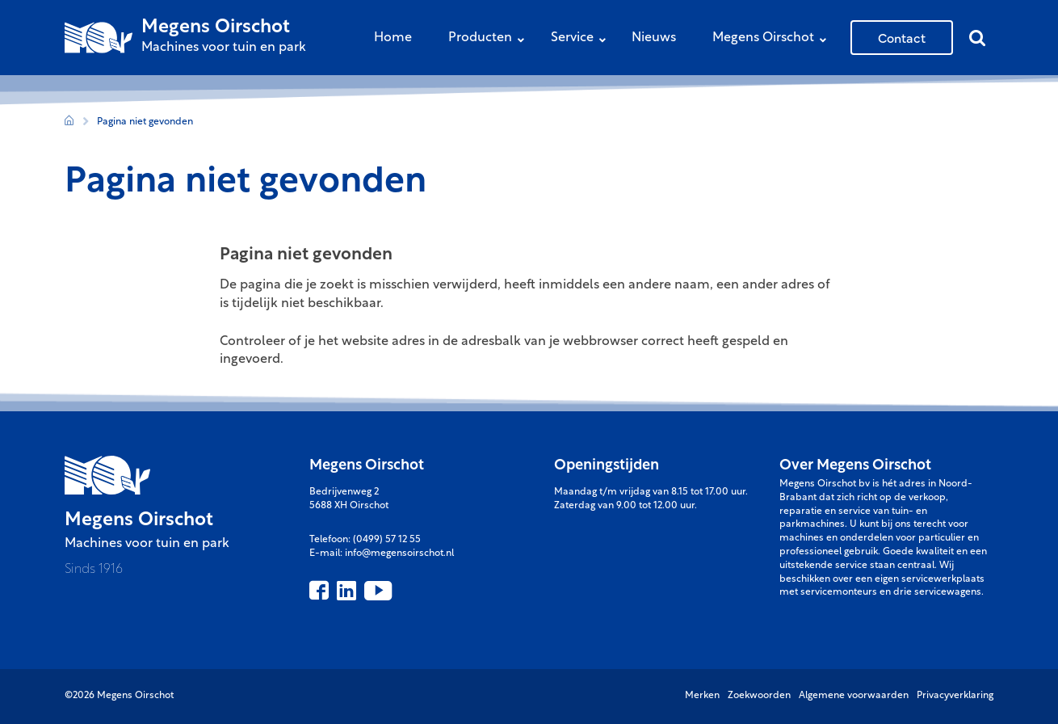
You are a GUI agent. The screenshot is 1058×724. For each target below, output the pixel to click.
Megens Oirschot (773, 39)
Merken (702, 696)
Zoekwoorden (759, 696)
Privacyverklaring (955, 696)
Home (393, 38)
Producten (490, 39)
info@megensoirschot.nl (399, 553)
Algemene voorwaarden (854, 696)
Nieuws (654, 38)
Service (582, 39)
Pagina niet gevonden (145, 122)
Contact (902, 37)
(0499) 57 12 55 (387, 540)
